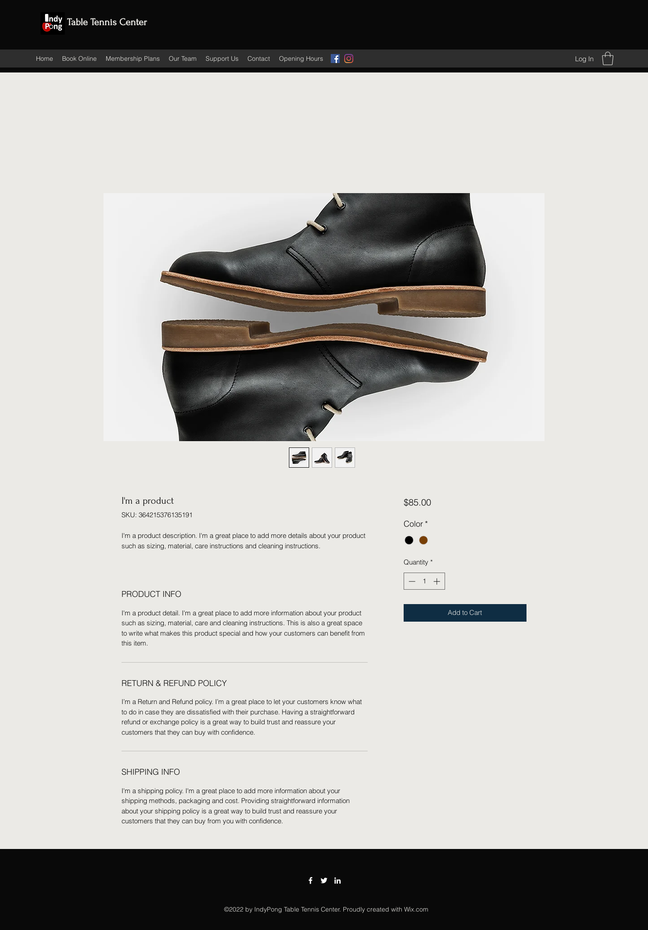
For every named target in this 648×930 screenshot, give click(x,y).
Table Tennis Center (107, 22)
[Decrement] (411, 581)
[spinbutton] (424, 581)
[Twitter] (324, 880)
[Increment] (438, 581)
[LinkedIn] (337, 880)
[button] (607, 58)
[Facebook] (335, 58)
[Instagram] (348, 58)
